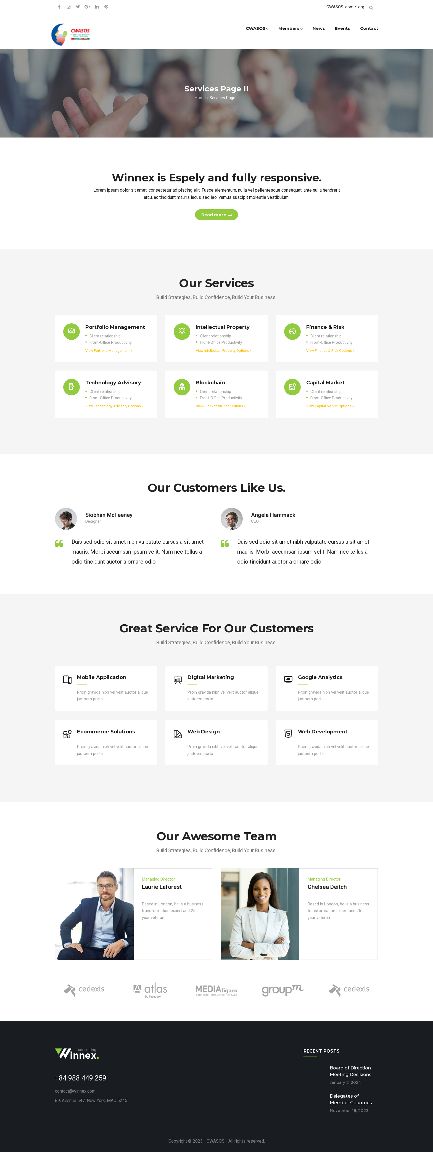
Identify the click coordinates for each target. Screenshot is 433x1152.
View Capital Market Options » (330, 407)
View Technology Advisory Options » (114, 407)
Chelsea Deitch (327, 885)
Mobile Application (101, 678)
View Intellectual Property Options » (224, 351)
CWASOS (257, 28)
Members (290, 28)
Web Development (322, 731)
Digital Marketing (211, 678)
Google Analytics (320, 678)
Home (200, 97)
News (319, 28)
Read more (213, 215)
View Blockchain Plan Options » (220, 407)
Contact (369, 28)
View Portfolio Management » (108, 351)
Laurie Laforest (162, 885)
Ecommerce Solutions (106, 731)
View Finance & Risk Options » (330, 351)
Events (342, 28)
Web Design (204, 731)
